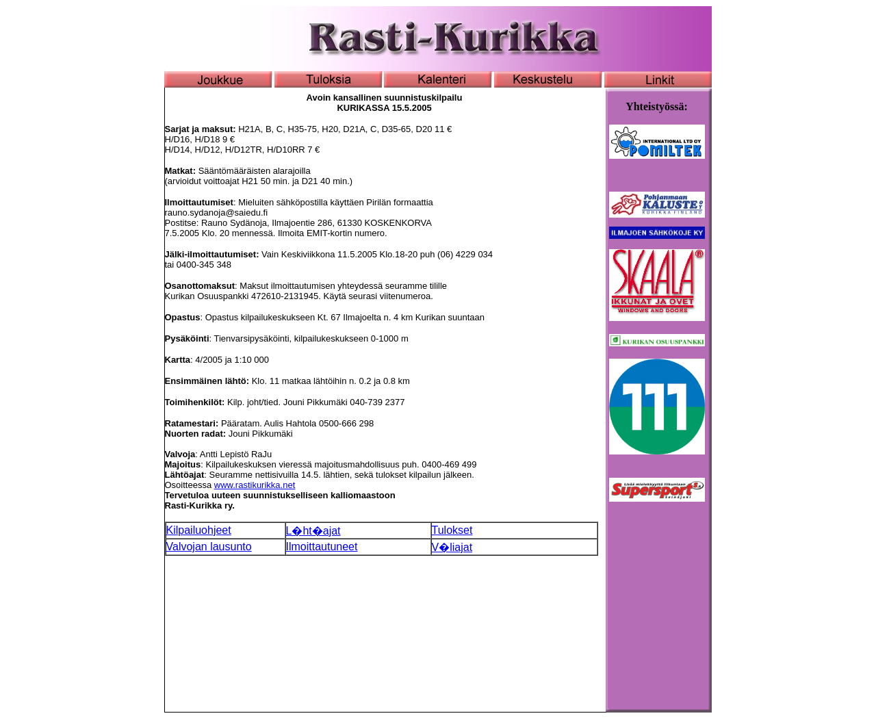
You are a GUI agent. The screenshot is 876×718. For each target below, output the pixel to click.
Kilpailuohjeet (198, 530)
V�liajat (452, 547)
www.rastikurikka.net (254, 485)
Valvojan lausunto (209, 546)
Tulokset (452, 530)
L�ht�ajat (313, 531)
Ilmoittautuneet (322, 546)
